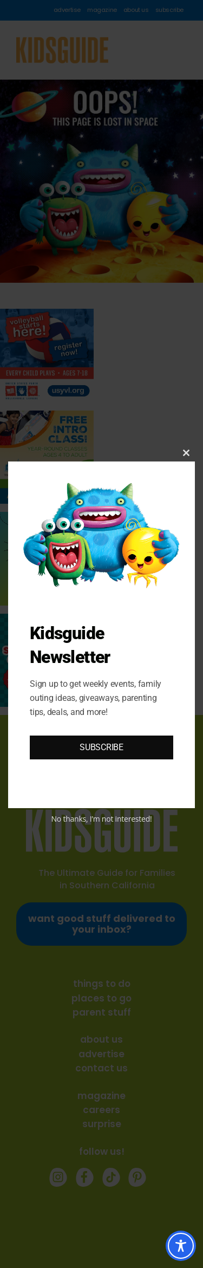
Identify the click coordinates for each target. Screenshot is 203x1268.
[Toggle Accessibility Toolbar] (181, 1246)
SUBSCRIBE (101, 747)
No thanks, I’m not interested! (101, 819)
